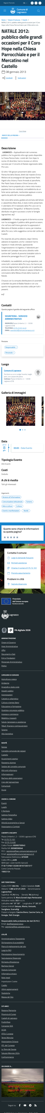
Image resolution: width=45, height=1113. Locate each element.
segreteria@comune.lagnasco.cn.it (22, 330)
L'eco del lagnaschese (10, 782)
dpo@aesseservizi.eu (15, 923)
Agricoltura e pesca (9, 679)
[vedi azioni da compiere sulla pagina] (19, 78)
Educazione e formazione (11, 706)
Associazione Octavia (9, 1041)
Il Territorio (5, 811)
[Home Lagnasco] (21, 11)
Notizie (4, 747)
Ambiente (5, 683)
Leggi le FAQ (6, 950)
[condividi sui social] (7, 78)
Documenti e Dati (8, 654)
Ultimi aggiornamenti (9, 989)
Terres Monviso (7, 1037)
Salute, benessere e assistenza (13, 722)
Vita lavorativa (7, 733)
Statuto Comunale (8, 969)
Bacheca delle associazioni (11, 778)
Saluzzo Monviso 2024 (10, 1053)
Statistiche (5, 993)
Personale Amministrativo (11, 661)
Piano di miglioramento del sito (13, 946)
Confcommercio (7, 1057)
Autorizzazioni (6, 694)
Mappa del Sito (7, 997)
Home (3, 20)
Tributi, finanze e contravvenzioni (14, 725)
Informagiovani (7, 774)
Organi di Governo (8, 642)
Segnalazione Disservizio (11, 958)
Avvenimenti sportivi (9, 758)
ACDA (3, 1029)
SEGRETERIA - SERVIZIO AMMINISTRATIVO (16, 317)
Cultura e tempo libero (10, 702)
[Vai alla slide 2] (22, 430)
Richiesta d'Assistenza (10, 962)
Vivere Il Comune (14, 20)
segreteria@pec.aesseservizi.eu (17, 926)
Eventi (25, 20)
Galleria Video (6, 818)
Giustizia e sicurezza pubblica (12, 710)
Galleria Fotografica (9, 814)
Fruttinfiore (5, 1022)
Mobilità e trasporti (8, 718)
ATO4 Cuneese (7, 1033)
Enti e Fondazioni (8, 658)
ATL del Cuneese (8, 1045)
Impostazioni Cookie (9, 981)
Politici (4, 665)
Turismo (4, 729)
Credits (4, 985)
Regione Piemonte (8, 1010)
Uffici (3, 650)
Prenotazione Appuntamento (13, 954)
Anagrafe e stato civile (10, 687)
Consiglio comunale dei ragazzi (13, 750)
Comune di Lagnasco (12, 370)
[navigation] (4, 10)
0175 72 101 (9, 839)
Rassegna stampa (8, 762)
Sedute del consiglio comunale (13, 766)
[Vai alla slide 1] (20, 430)
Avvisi (3, 789)
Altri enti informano (9, 770)
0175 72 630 (10, 842)
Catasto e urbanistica (9, 698)
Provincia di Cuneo (8, 1014)
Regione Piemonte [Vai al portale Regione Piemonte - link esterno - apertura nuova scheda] (9, 3)
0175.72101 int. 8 (19, 328)
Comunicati (5, 785)
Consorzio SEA (7, 1025)
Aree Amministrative (9, 646)
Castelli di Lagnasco (9, 1018)
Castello (4, 754)
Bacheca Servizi (7, 965)
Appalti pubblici (7, 690)
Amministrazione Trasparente (13, 938)
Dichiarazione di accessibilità (12, 942)
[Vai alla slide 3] (25, 430)
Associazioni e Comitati (10, 826)
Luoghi (4, 807)
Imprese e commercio (9, 714)
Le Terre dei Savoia (8, 1049)
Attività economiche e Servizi (13, 822)
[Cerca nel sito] (38, 11)
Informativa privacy (9, 973)
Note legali (5, 977)
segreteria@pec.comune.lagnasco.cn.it (21, 851)
